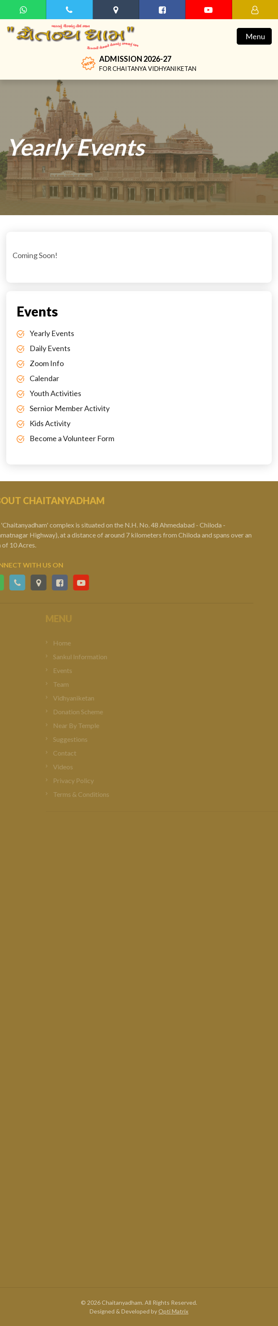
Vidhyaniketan (86, 698)
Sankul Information (93, 656)
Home (75, 643)
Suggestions (83, 739)
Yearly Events (52, 333)
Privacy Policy (86, 780)
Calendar (44, 378)
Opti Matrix (173, 1311)
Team (74, 684)
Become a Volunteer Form (72, 438)
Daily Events (50, 348)
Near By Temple (89, 725)
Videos (76, 767)
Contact (77, 753)
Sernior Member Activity (70, 408)
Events (75, 670)
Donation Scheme (91, 712)
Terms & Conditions (94, 794)
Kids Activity (50, 423)
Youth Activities (55, 393)
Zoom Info (47, 363)
